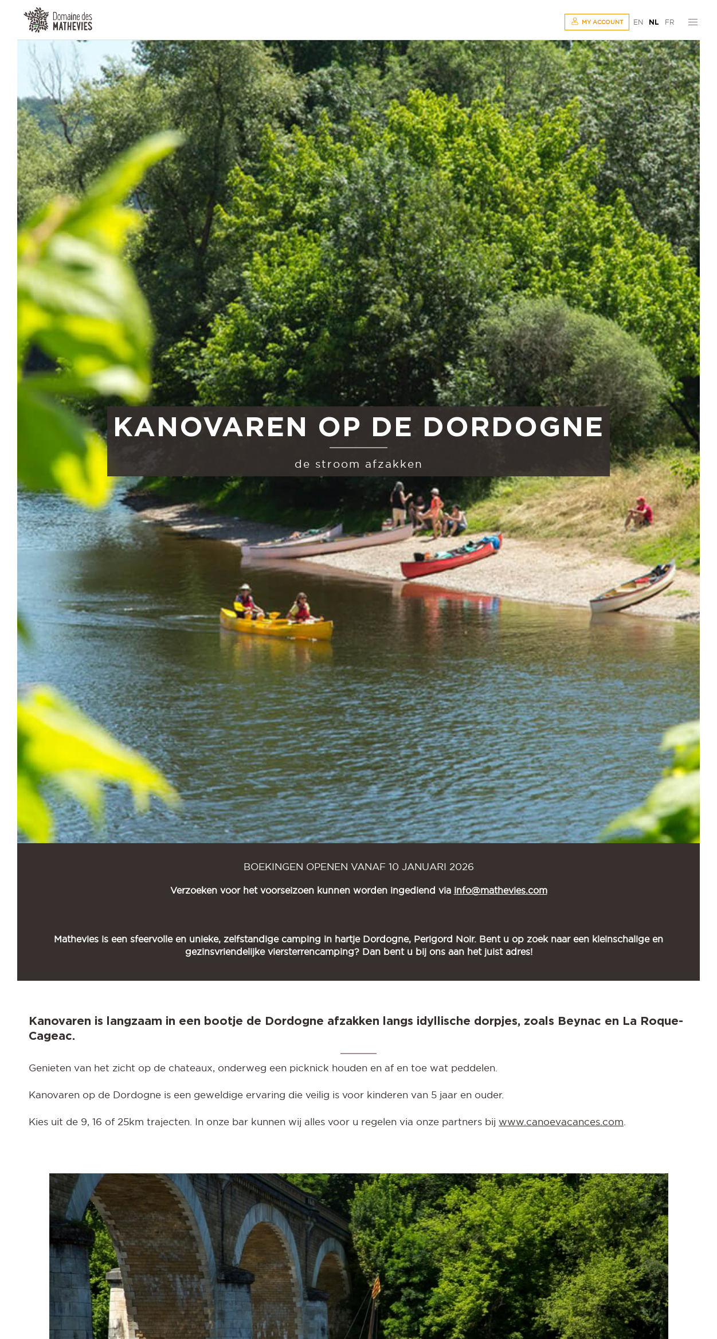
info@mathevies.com (500, 890)
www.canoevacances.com (561, 1121)
